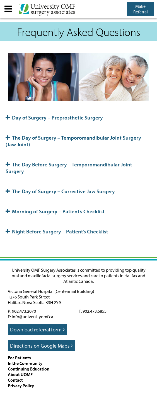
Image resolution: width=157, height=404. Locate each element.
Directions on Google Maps (41, 345)
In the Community (25, 363)
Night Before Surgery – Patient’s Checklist (57, 231)
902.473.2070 (24, 311)
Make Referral (140, 9)
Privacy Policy (21, 385)
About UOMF (20, 374)
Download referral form (37, 329)
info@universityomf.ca (32, 316)
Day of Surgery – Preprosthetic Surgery (54, 117)
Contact (15, 380)
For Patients (19, 357)
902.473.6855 (95, 311)
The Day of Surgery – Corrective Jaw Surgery (60, 191)
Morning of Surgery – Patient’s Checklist (55, 211)
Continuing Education (28, 369)
